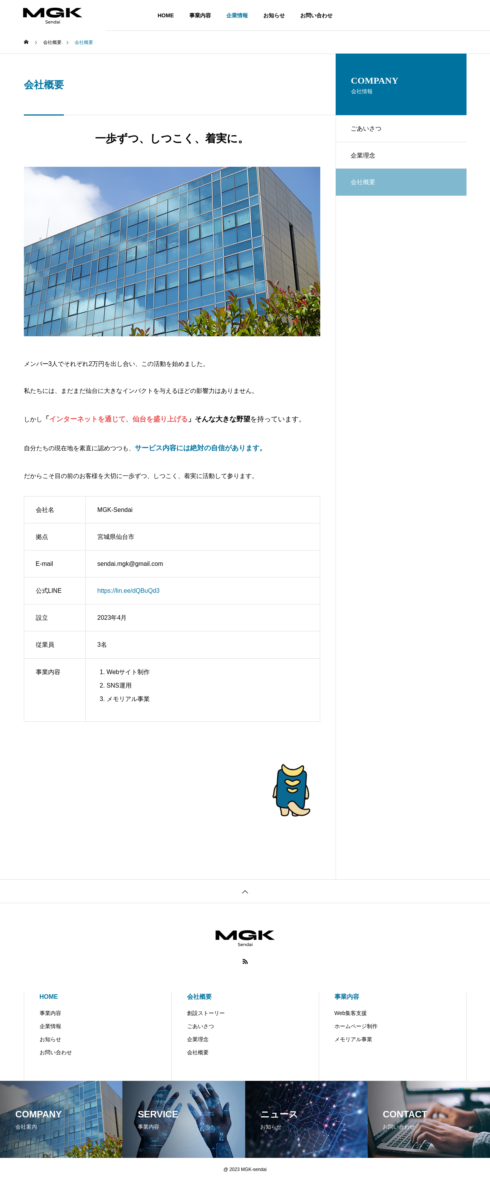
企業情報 (237, 15)
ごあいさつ (366, 128)
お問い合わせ (316, 15)
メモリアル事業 (353, 1039)
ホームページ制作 (356, 1026)
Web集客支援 (350, 1013)
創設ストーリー (206, 1013)
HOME (166, 15)
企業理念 (363, 155)
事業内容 (200, 15)
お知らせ (274, 15)
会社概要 (199, 996)
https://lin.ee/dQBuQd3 (128, 590)
